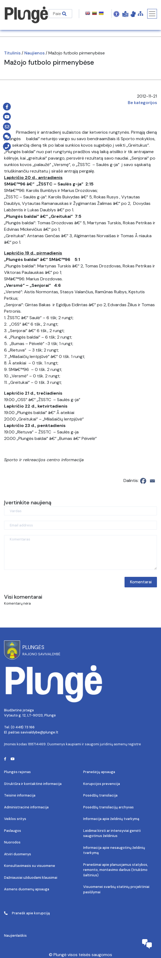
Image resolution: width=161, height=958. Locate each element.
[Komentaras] (80, 552)
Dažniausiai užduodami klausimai (30, 877)
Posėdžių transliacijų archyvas (108, 807)
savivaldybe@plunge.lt (39, 732)
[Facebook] (143, 481)
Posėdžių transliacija (100, 795)
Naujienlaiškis (15, 935)
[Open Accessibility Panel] (116, 13)
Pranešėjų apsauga (99, 772)
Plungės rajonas (17, 772)
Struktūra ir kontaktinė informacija (33, 783)
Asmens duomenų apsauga (26, 889)
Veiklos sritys (15, 818)
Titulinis (12, 53)
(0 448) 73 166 (23, 727)
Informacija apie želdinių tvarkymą (111, 818)
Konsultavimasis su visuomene (29, 865)
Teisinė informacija (19, 795)
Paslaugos (12, 830)
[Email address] (80, 525)
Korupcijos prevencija (101, 783)
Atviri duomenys (17, 854)
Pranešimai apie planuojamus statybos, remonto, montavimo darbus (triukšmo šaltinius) (115, 869)
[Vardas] (80, 510)
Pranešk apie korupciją (27, 913)
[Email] (152, 481)
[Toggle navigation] (152, 14)
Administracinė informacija (26, 807)
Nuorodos (12, 842)
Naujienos (34, 53)
